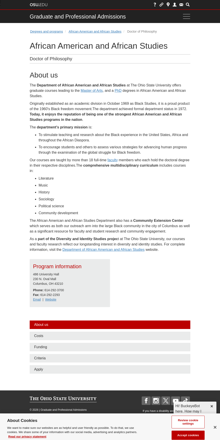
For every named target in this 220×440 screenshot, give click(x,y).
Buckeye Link (161, 4)
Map (168, 4)
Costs (38, 336)
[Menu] (185, 16)
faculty (113, 160)
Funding (40, 347)
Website (50, 299)
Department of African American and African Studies (103, 249)
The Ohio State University (39, 4)
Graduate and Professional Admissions (78, 16)
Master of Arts (92, 90)
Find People (174, 4)
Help (155, 4)
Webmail (181, 4)
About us (41, 325)
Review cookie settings (188, 426)
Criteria (40, 358)
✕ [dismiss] (211, 406)
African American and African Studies (94, 31)
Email (37, 299)
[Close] (215, 431)
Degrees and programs (46, 31)
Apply (38, 369)
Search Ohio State (187, 4)
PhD (118, 90)
